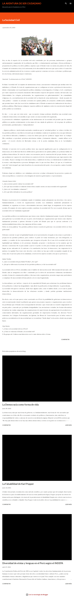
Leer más (68, 425)
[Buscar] (66, 3)
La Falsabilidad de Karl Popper (18, 483)
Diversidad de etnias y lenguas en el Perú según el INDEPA (32, 563)
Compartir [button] (65, 339)
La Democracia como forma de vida (20, 404)
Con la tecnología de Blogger (37, 594)
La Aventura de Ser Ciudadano (21, 3)
